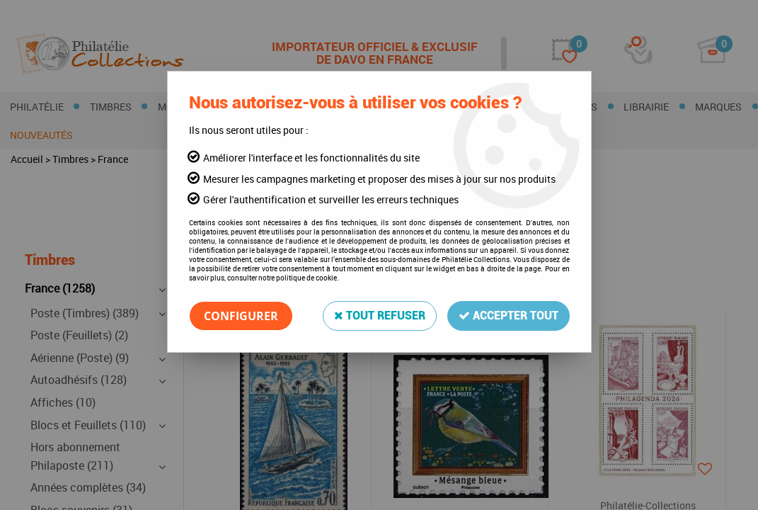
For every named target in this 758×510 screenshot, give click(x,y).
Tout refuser (379, 315)
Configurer (241, 316)
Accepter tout (508, 315)
